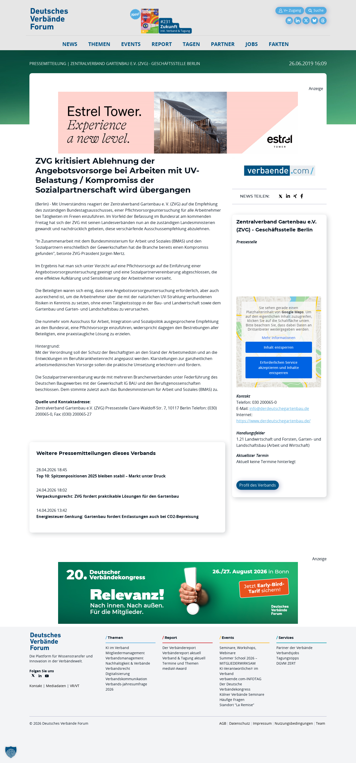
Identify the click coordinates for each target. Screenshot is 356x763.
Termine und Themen (180, 663)
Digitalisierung (118, 673)
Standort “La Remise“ (237, 704)
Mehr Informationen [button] (278, 337)
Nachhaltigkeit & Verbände (128, 663)
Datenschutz (239, 723)
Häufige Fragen (232, 699)
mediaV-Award (174, 668)
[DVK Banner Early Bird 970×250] (178, 565)
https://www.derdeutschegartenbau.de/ (273, 421)
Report (162, 44)
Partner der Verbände (294, 647)
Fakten (279, 44)
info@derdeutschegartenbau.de (279, 408)
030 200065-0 (264, 402)
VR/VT (74, 685)
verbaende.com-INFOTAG (240, 678)
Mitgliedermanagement (125, 653)
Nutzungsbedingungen (294, 723)
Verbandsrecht (118, 668)
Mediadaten (56, 685)
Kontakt (35, 685)
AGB (222, 723)
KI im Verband (117, 647)
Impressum (262, 723)
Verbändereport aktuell (181, 653)
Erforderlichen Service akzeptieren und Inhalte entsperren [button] (278, 367)
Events (131, 44)
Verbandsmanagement (124, 658)
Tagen (191, 44)
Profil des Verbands (257, 485)
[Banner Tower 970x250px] (178, 94)
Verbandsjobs (287, 653)
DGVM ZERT (286, 663)
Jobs (251, 44)
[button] (11, 752)
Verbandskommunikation (126, 678)
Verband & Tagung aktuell (183, 658)
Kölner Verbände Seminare (242, 694)
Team (320, 723)
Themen (99, 44)
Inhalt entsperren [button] (278, 347)
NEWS (69, 44)
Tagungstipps (287, 658)
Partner (223, 44)
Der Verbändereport (179, 647)
